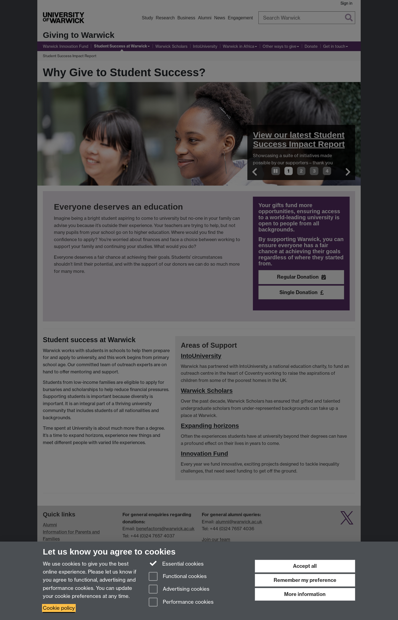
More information (305, 594)
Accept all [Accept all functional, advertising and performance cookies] (305, 566)
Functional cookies (178, 577)
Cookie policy (59, 608)
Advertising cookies (179, 589)
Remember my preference (305, 580)
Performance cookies (181, 602)
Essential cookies (176, 563)
